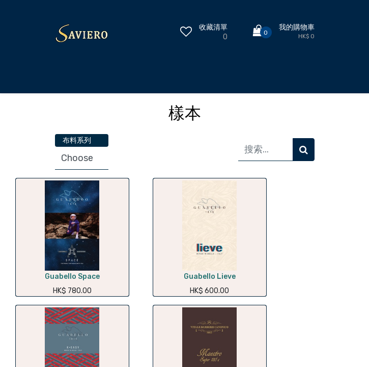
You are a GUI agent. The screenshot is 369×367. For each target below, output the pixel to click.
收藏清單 (213, 27)
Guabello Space (72, 276)
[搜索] (304, 149)
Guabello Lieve (210, 276)
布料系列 (77, 140)
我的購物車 (297, 27)
